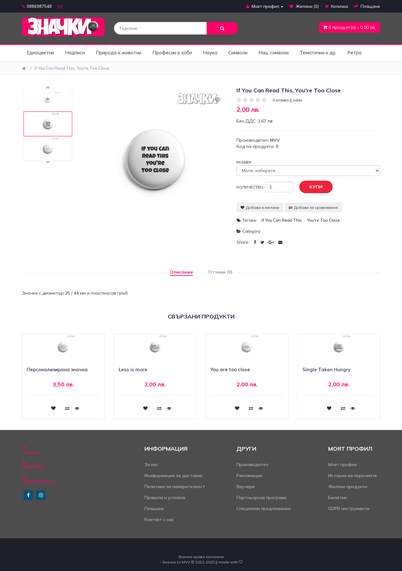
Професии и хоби (172, 53)
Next (48, 161)
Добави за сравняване (313, 207)
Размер (243, 162)
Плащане (154, 508)
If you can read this (282, 220)
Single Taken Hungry (326, 370)
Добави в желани (260, 207)
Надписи (75, 53)
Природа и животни (118, 53)
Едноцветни (40, 53)
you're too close (323, 220)
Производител (252, 464)
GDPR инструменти (348, 508)
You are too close (230, 370)
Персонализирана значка (57, 370)
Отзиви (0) (220, 272)
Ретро (354, 53)
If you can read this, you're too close (72, 68)
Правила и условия (164, 497)
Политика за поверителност (174, 486)
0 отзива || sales (287, 100)
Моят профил (342, 464)
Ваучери (245, 486)
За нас (151, 464)
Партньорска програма (261, 497)
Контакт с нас (159, 519)
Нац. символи (273, 53)
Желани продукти (347, 486)
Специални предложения (263, 508)
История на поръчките (352, 475)
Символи (237, 53)
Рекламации (249, 475)
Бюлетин (337, 497)
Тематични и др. (318, 53)
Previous (48, 87)
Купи (311, 187)
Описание (181, 272)
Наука (210, 53)
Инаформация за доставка (173, 475)
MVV (275, 140)
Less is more (133, 370)
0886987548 (37, 6)
